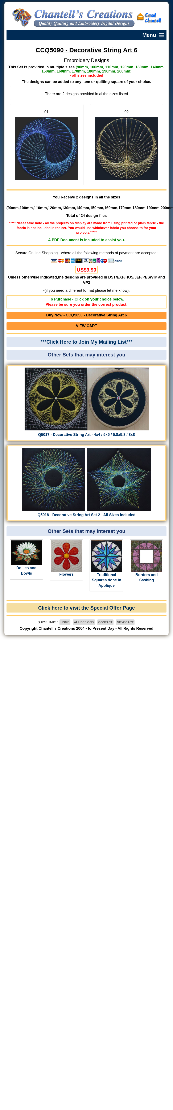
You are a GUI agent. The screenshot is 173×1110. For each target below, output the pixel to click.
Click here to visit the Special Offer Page (86, 608)
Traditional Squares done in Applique (106, 580)
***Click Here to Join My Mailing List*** (86, 342)
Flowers (66, 574)
